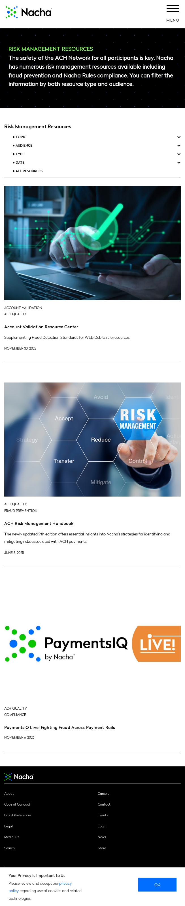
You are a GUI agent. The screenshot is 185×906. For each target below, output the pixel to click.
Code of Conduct (17, 804)
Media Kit (11, 836)
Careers (103, 793)
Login (102, 826)
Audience (24, 145)
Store (102, 848)
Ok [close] (157, 884)
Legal (8, 826)
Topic (21, 137)
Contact (104, 804)
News (102, 836)
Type (20, 154)
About (9, 793)
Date (20, 162)
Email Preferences (17, 815)
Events (103, 815)
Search (9, 848)
